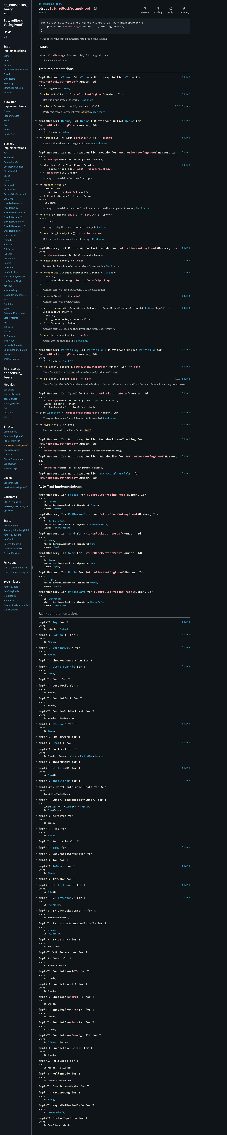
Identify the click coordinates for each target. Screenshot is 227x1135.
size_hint (51, 260)
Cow (74, 1035)
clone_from (52, 106)
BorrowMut (60, 647)
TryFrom (64, 885)
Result (107, 137)
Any (55, 622)
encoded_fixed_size (58, 233)
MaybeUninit (70, 192)
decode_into (52, 184)
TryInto (64, 898)
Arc (74, 1009)
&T (75, 971)
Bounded (51, 930)
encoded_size (53, 335)
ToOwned (58, 866)
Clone (65, 77)
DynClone (59, 724)
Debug (65, 121)
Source (43, 12)
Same (55, 847)
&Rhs (74, 378)
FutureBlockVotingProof (58, 81)
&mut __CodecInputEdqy (93, 168)
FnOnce (149, 307)
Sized (110, 272)
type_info (51, 424)
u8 (78, 295)
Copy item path (95, 8)
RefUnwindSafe (79, 514)
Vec (73, 295)
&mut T (77, 997)
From (55, 743)
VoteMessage (71, 26)
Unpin (72, 572)
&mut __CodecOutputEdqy (93, 280)
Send (71, 533)
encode (49, 295)
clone (48, 94)
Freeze (73, 494)
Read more (87, 100)
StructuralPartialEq (115, 473)
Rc (73, 1048)
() (97, 214)
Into (61, 768)
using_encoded (54, 307)
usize (97, 233)
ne (45, 378)
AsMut (69, 806)
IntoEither (61, 781)
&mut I (61, 188)
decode (49, 165)
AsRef (55, 806)
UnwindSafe (76, 592)
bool (137, 366)
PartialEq (69, 350)
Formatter (81, 137)
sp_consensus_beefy (50, 3)
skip (47, 214)
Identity (53, 412)
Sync (71, 553)
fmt (46, 137)
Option (86, 233)
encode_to (51, 272)
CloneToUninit (63, 666)
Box (74, 1022)
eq (45, 366)
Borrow (57, 635)
